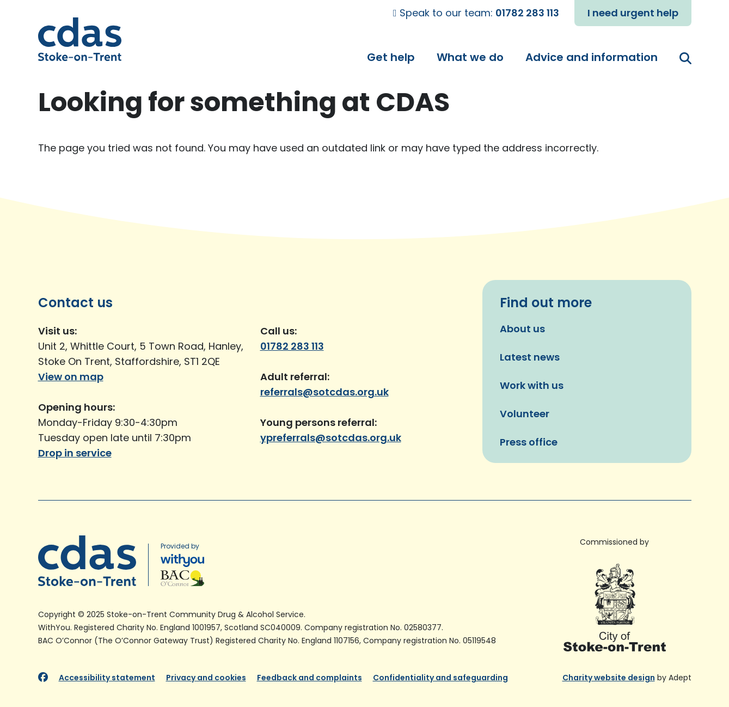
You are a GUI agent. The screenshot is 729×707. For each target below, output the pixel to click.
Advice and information (591, 57)
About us (522, 329)
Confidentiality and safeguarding (440, 677)
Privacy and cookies (206, 677)
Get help (391, 57)
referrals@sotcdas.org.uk (324, 392)
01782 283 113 (527, 13)
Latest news (530, 357)
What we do (470, 57)
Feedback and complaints (309, 677)
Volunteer (524, 413)
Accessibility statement (107, 677)
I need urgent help (632, 13)
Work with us (531, 385)
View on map (70, 376)
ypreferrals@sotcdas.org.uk (330, 437)
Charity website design (608, 677)
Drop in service (75, 453)
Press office (529, 442)
